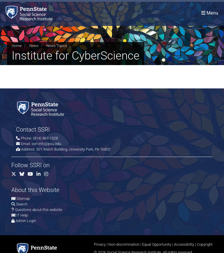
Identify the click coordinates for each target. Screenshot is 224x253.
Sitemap (23, 198)
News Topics (56, 45)
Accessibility (184, 244)
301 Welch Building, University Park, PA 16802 (73, 149)
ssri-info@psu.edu (46, 144)
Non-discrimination (124, 244)
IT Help (22, 215)
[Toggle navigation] (210, 13)
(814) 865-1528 (45, 138)
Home (17, 45)
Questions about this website (38, 209)
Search (21, 204)
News (33, 45)
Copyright (205, 244)
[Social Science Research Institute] (30, 13)
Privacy (100, 244)
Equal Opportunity (156, 244)
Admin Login (25, 221)
